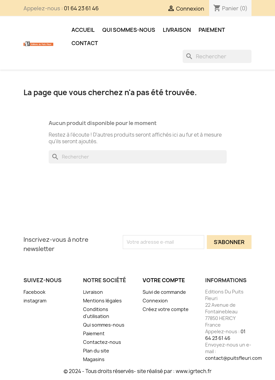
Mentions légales (102, 300)
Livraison (177, 29)
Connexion (155, 300)
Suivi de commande (164, 292)
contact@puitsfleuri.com (233, 358)
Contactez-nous (102, 342)
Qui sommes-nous (128, 29)
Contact (84, 43)
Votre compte (164, 280)
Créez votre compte (166, 309)
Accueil (83, 29)
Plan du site (96, 351)
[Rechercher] (217, 56)
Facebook (34, 292)
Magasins (94, 359)
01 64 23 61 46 (81, 8)
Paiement (212, 29)
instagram (34, 300)
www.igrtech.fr (193, 371)
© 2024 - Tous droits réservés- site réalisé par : (120, 371)
